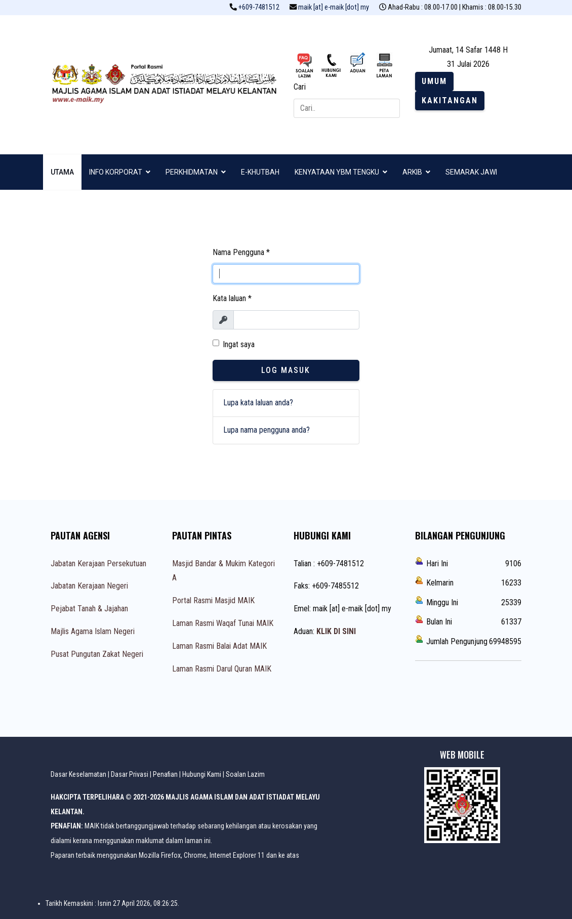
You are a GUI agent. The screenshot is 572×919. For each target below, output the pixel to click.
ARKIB (412, 172)
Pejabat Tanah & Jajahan (89, 608)
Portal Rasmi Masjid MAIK (213, 600)
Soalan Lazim (245, 774)
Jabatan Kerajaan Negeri (89, 586)
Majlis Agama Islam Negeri (93, 631)
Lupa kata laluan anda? (258, 402)
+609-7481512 (258, 7)
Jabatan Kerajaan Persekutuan (98, 563)
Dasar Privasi (129, 774)
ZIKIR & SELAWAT (79, 207)
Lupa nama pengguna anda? (266, 430)
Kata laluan (232, 298)
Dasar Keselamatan (78, 774)
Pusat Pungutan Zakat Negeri (97, 654)
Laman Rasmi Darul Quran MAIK (221, 669)
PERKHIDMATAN (192, 172)
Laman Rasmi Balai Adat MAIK (219, 646)
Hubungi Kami (201, 774)
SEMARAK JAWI (471, 172)
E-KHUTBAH (260, 172)
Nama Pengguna (241, 252)
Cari (300, 87)
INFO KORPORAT (115, 172)
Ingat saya (239, 344)
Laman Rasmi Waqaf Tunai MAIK (222, 623)
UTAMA (62, 172)
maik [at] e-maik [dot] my (333, 7)
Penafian (165, 774)
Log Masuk (285, 370)
